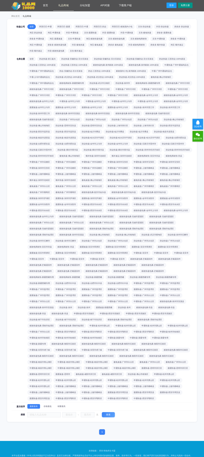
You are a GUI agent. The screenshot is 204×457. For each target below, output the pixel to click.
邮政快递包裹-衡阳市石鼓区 (64, 344)
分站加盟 (85, 5)
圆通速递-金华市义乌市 (40, 107)
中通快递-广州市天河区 (100, 89)
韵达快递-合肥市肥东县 (176, 138)
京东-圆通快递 (90, 33)
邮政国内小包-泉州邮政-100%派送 (131, 71)
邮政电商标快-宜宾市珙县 (149, 156)
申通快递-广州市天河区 (40, 95)
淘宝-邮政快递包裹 (94, 39)
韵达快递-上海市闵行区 (118, 125)
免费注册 (185, 5)
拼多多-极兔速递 (115, 45)
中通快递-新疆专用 (116, 338)
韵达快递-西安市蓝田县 (170, 125)
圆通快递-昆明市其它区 (152, 368)
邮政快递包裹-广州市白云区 (42, 222)
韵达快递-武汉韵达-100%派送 (69, 77)
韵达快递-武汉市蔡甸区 (152, 235)
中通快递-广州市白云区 (144, 295)
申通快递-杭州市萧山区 (100, 326)
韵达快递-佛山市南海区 (174, 119)
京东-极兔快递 (145, 33)
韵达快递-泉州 (66, 307)
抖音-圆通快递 (108, 33)
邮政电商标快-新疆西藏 (70, 277)
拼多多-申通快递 (37, 39)
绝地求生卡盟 (109, 451)
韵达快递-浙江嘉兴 (47, 59)
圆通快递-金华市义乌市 (66, 107)
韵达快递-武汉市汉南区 (100, 83)
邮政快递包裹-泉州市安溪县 (68, 113)
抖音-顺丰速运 (36, 51)
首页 (45, 5)
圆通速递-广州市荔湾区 (92, 289)
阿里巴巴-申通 (45, 26)
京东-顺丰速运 (76, 51)
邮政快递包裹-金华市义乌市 (146, 95)
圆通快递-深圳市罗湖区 (66, 198)
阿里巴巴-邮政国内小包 (122, 26)
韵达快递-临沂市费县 (91, 132)
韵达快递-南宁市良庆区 (40, 319)
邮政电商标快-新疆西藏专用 (72, 83)
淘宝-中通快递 (36, 45)
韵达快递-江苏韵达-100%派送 (172, 59)
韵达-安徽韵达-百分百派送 (71, 71)
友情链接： (94, 451)
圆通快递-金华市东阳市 (144, 198)
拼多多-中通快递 (178, 39)
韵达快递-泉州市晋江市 (144, 107)
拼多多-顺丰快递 (158, 45)
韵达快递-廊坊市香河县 (68, 150)
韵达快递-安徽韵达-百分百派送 (74, 59)
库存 (101, 451)
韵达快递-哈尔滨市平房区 (93, 138)
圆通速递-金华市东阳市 (118, 198)
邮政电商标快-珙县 (174, 156)
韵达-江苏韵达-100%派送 (99, 71)
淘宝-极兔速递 (96, 45)
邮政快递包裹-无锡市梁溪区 (72, 216)
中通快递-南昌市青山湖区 (41, 362)
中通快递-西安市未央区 (92, 204)
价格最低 (48, 406)
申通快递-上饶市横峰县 (144, 168)
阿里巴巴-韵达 (100, 26)
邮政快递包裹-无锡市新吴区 (158, 113)
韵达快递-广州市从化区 (70, 119)
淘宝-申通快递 (54, 33)
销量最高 (61, 406)
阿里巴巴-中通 (82, 26)
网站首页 (15, 16)
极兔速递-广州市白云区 (40, 186)
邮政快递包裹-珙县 (144, 307)
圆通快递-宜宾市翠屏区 (116, 247)
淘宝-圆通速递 (56, 39)
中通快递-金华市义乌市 (70, 101)
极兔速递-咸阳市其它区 (86, 374)
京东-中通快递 (158, 39)
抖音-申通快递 (72, 33)
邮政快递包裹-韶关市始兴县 (94, 192)
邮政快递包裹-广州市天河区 (178, 83)
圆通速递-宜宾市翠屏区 (90, 247)
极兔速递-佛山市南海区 (92, 180)
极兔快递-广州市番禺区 (40, 192)
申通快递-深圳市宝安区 (118, 162)
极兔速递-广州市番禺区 (144, 186)
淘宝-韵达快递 (36, 33)
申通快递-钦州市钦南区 (170, 332)
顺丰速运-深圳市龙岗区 (122, 156)
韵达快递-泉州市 (123, 83)
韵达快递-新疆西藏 (94, 277)
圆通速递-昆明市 (63, 374)
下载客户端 (125, 5)
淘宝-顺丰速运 (177, 45)
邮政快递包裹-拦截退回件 (141, 259)
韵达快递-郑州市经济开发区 (148, 150)
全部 (32, 26)
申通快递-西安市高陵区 (84, 313)
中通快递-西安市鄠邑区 (66, 332)
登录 (171, 5)
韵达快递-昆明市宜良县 (66, 125)
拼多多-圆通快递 (164, 33)
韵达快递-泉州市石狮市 (178, 235)
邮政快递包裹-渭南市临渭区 (102, 229)
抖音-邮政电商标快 (136, 45)
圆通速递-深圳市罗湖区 (40, 198)
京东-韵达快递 (144, 26)
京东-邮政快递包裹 (116, 39)
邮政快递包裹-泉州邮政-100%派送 (108, 65)
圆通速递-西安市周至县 (118, 392)
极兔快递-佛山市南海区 (161, 77)
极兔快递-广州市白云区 (92, 186)
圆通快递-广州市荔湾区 (118, 289)
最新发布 (34, 406)
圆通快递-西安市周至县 (144, 392)
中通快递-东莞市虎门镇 (40, 350)
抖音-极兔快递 (78, 45)
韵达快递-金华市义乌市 (92, 144)
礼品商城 (63, 5)
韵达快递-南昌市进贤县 (164, 132)
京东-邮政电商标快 (138, 39)
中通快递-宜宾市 (141, 253)
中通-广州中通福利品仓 (162, 71)
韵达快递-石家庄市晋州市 (145, 144)
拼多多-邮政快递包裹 (57, 45)
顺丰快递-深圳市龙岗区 (96, 156)
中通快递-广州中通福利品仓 (176, 65)
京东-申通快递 (74, 39)
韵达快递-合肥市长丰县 (66, 283)
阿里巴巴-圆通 (63, 26)
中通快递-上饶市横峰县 (66, 386)
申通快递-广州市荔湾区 (144, 283)
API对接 (105, 5)
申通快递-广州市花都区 (40, 162)
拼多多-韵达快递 (181, 26)
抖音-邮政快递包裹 (56, 51)
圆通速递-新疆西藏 (104, 307)
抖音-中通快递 (127, 33)
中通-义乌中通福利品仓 (40, 77)
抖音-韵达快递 (162, 26)
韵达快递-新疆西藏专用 (140, 277)
